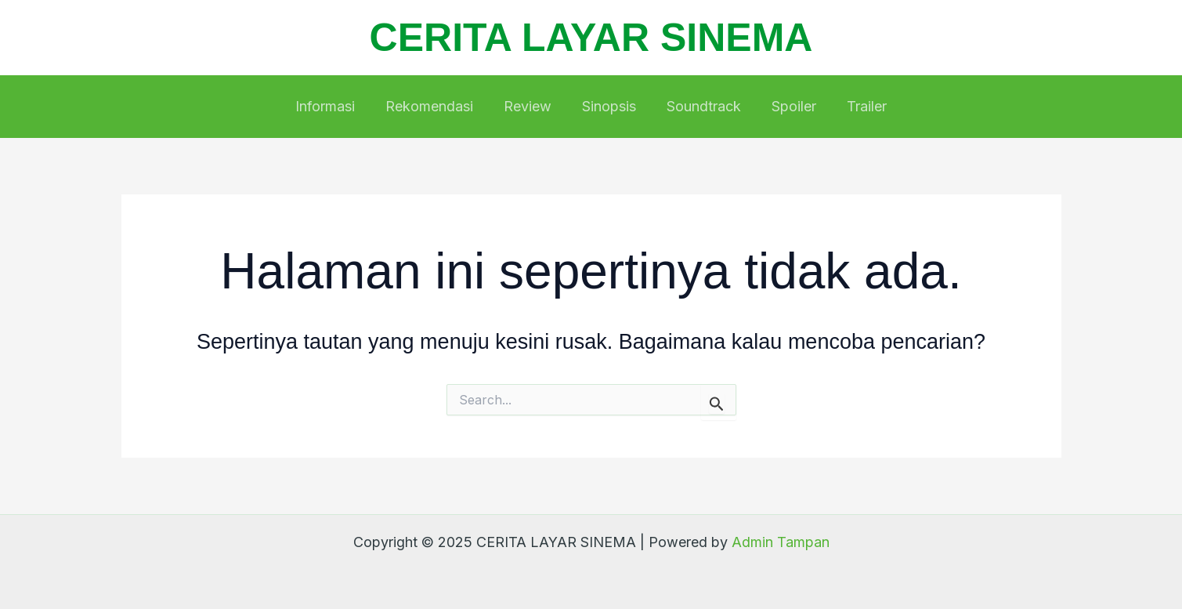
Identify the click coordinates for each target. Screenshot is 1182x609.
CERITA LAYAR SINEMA (591, 38)
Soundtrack (701, 106)
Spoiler (789, 106)
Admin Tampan (781, 542)
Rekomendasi (434, 106)
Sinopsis (609, 106)
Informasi (332, 106)
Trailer (860, 106)
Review (530, 106)
